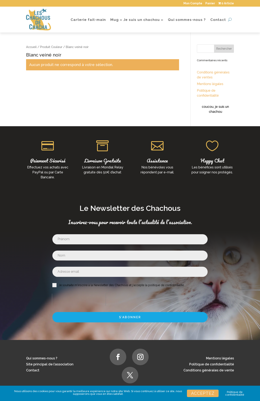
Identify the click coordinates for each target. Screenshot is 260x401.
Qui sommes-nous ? (187, 20)
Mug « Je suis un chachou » (136, 20)
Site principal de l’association (49, 364)
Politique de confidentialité (211, 364)
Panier (210, 3)
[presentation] (78, 299)
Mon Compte (192, 3)
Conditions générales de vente (208, 370)
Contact (218, 20)
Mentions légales (210, 84)
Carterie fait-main (88, 20)
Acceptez (202, 393)
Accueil (31, 47)
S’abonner (130, 317)
